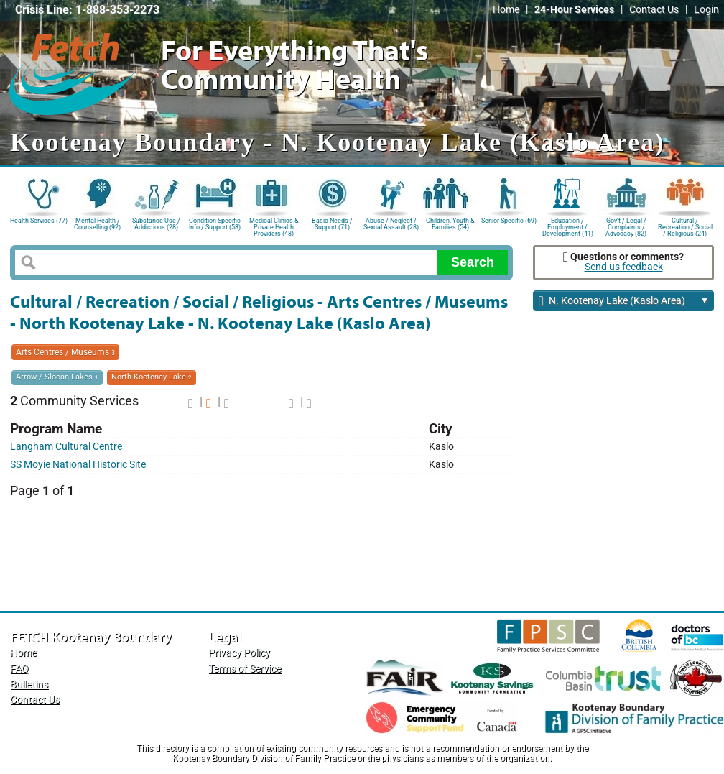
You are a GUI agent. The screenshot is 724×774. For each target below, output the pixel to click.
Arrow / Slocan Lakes (57, 377)
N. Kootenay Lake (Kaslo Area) (624, 301)
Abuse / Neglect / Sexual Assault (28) (391, 224)
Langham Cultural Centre (66, 447)
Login (706, 10)
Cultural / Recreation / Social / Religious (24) (685, 226)
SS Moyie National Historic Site (78, 465)
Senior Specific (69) (509, 220)
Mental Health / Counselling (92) (97, 224)
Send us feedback (624, 267)
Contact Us (654, 10)
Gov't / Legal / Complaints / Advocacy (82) (625, 226)
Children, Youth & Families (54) (450, 224)
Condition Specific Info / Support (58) (215, 224)
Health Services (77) (39, 220)
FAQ (19, 669)
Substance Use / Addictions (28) (156, 224)
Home (506, 10)
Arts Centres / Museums (65, 352)
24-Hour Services (574, 10)
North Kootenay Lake (151, 377)
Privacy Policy (239, 653)
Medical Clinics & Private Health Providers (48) (274, 226)
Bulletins (29, 684)
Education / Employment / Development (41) (567, 226)
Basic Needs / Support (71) (332, 224)
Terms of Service (244, 669)
